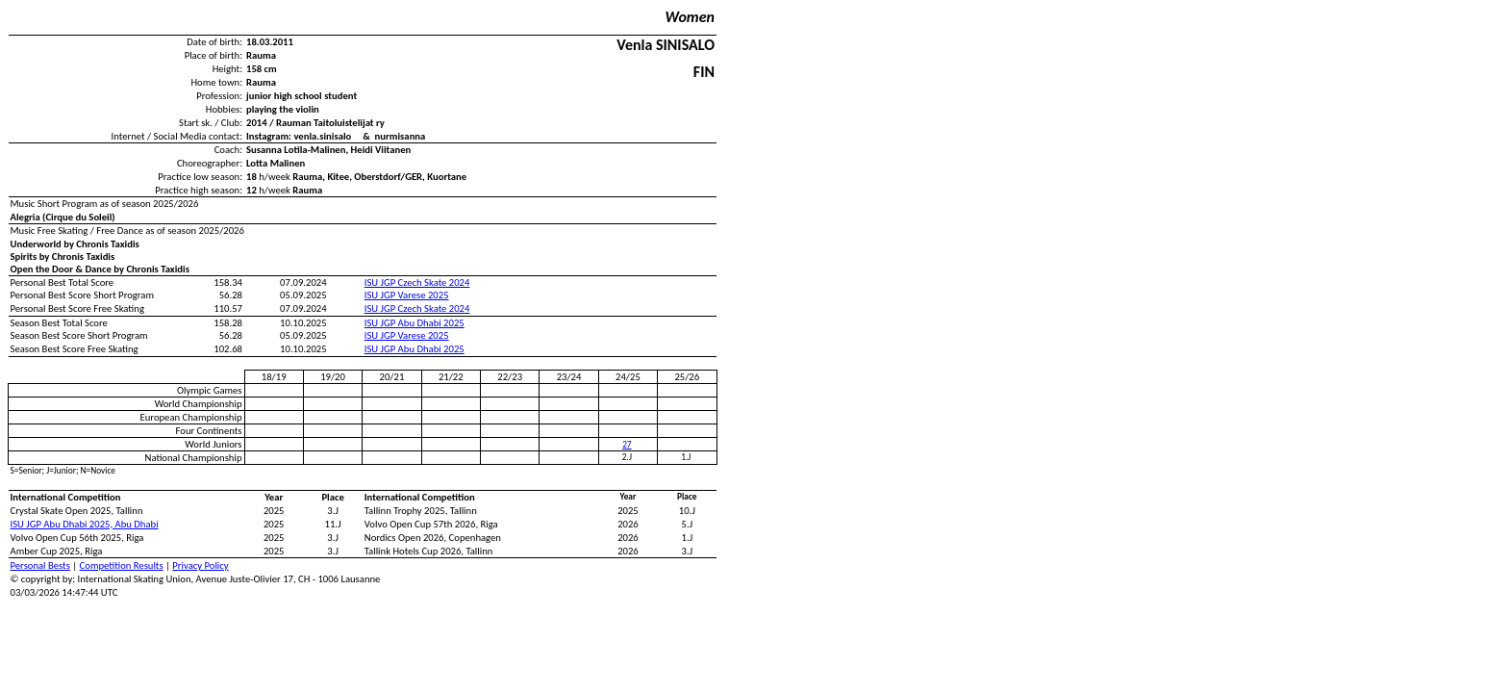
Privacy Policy (200, 565)
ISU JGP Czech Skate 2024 (417, 282)
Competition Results (121, 565)
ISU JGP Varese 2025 (406, 295)
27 (626, 444)
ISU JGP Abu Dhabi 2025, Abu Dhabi (85, 524)
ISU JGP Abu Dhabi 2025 (414, 323)
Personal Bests (40, 565)
